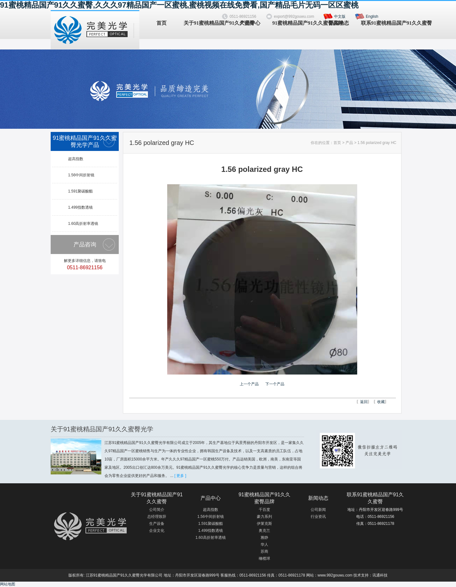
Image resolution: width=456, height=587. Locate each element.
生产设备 (156, 523)
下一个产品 (274, 384)
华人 (264, 544)
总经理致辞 (156, 516)
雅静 (264, 537)
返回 (364, 402)
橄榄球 (264, 558)
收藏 (381, 402)
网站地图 (7, 584)
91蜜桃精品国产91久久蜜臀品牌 (294, 23)
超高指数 (75, 159)
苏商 (264, 551)
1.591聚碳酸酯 (80, 191)
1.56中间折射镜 (81, 175)
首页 (161, 23)
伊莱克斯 (264, 523)
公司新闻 (318, 509)
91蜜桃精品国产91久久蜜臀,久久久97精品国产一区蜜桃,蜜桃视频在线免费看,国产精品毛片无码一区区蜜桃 (179, 5)
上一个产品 (249, 384)
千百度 (264, 509)
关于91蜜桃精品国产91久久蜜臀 (206, 23)
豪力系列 (264, 516)
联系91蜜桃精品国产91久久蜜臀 (383, 23)
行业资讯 (318, 516)
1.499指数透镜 (80, 207)
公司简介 (156, 509)
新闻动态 (339, 23)
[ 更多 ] (180, 475)
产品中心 (250, 23)
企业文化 (156, 530)
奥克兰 (264, 530)
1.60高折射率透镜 (83, 223)
